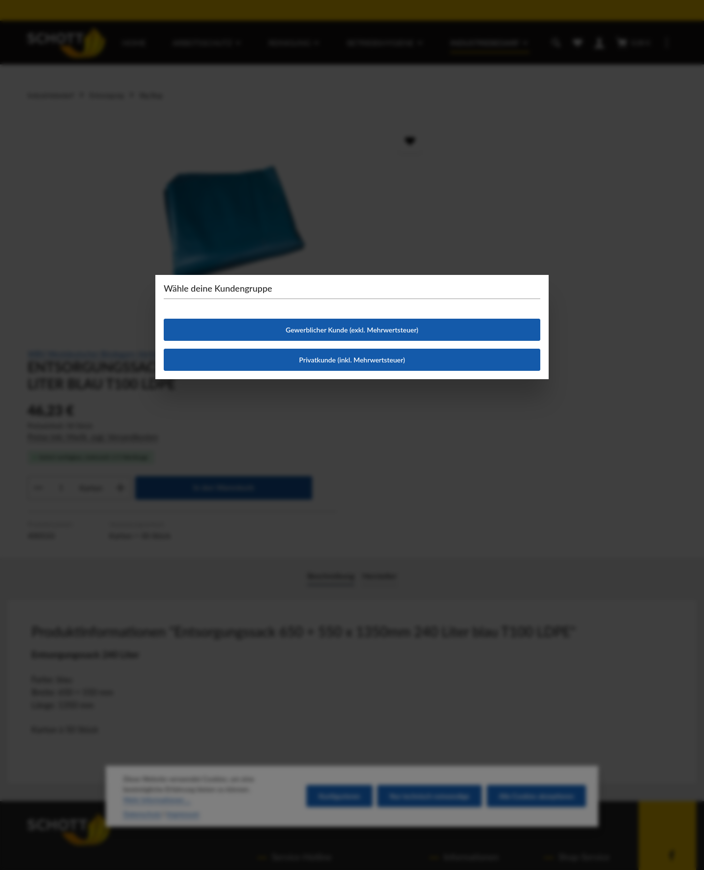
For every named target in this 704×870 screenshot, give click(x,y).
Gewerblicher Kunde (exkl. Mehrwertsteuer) (352, 330)
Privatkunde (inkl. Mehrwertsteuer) (352, 360)
